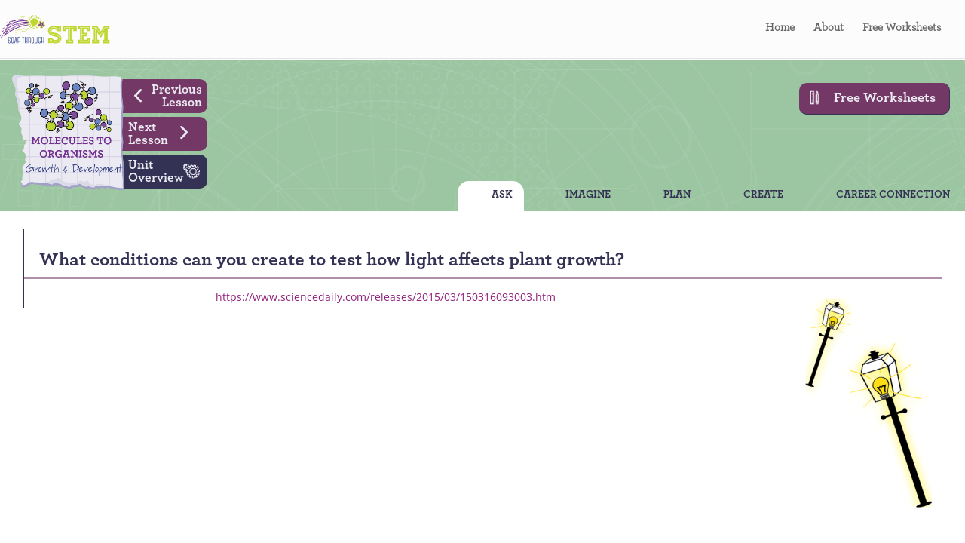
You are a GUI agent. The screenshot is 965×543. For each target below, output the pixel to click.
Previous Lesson (162, 94)
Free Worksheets (901, 30)
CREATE (763, 196)
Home (780, 30)
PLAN (677, 196)
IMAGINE (588, 196)
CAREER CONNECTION (893, 196)
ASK (502, 196)
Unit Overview (167, 170)
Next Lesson (164, 132)
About (828, 30)
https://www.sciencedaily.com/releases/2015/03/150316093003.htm (386, 297)
